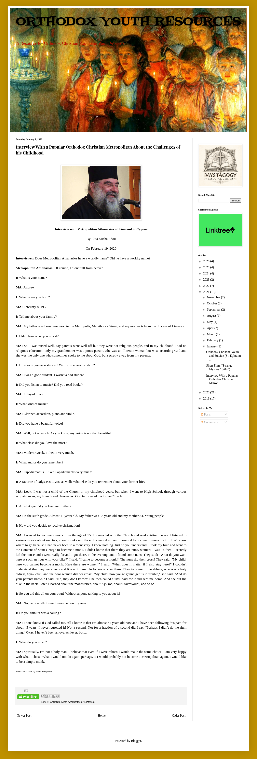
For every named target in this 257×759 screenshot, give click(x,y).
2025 (206, 267)
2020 (206, 392)
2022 (206, 285)
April (210, 328)
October (212, 303)
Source (19, 672)
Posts (206, 414)
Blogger (136, 740)
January (212, 346)
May (210, 322)
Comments (209, 422)
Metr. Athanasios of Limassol (78, 701)
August (212, 315)
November (214, 297)
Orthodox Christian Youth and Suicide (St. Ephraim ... (223, 355)
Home (102, 715)
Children (55, 701)
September (214, 309)
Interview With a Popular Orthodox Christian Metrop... (222, 379)
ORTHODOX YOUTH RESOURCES (128, 22)
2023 (206, 279)
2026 (206, 261)
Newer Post (24, 715)
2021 (206, 292)
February (213, 340)
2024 (206, 273)
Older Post (178, 715)
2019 (206, 398)
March (211, 334)
